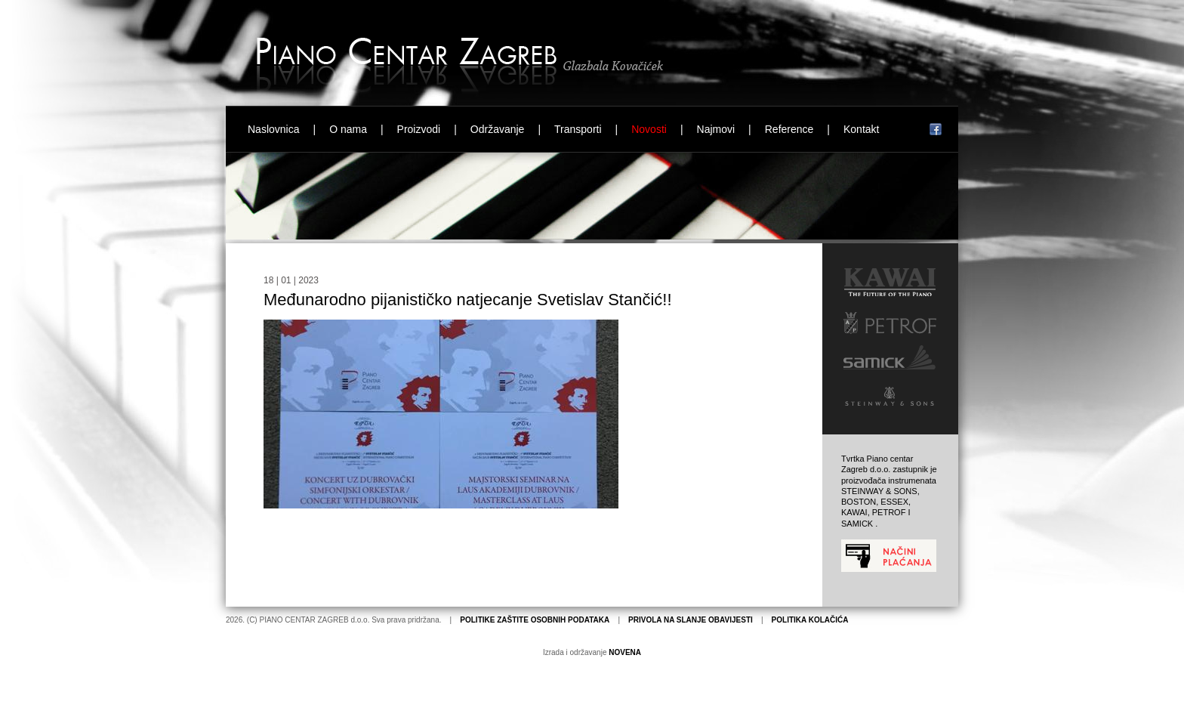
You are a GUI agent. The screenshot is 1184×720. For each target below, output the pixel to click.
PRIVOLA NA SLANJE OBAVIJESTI (690, 620)
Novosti (649, 129)
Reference (789, 129)
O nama (348, 129)
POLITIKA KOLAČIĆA (810, 620)
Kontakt (861, 129)
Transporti (578, 129)
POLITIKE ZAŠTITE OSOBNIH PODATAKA (534, 620)
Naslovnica (273, 129)
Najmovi (716, 129)
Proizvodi (419, 129)
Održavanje (497, 129)
